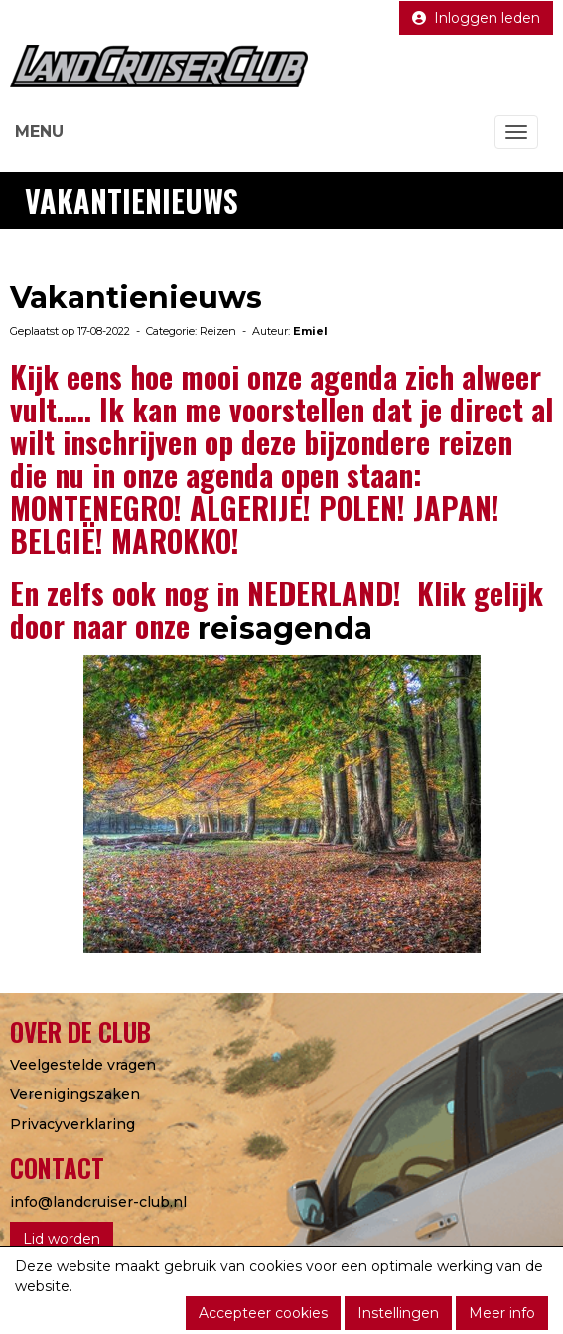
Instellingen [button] (398, 1313)
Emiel (310, 331)
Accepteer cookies (263, 1313)
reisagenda (289, 628)
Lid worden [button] (61, 1239)
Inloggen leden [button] (476, 18)
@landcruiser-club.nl (98, 1202)
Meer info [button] (502, 1313)
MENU (39, 131)
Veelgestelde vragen (83, 1065)
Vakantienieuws (136, 297)
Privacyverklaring (72, 1124)
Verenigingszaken (75, 1094)
